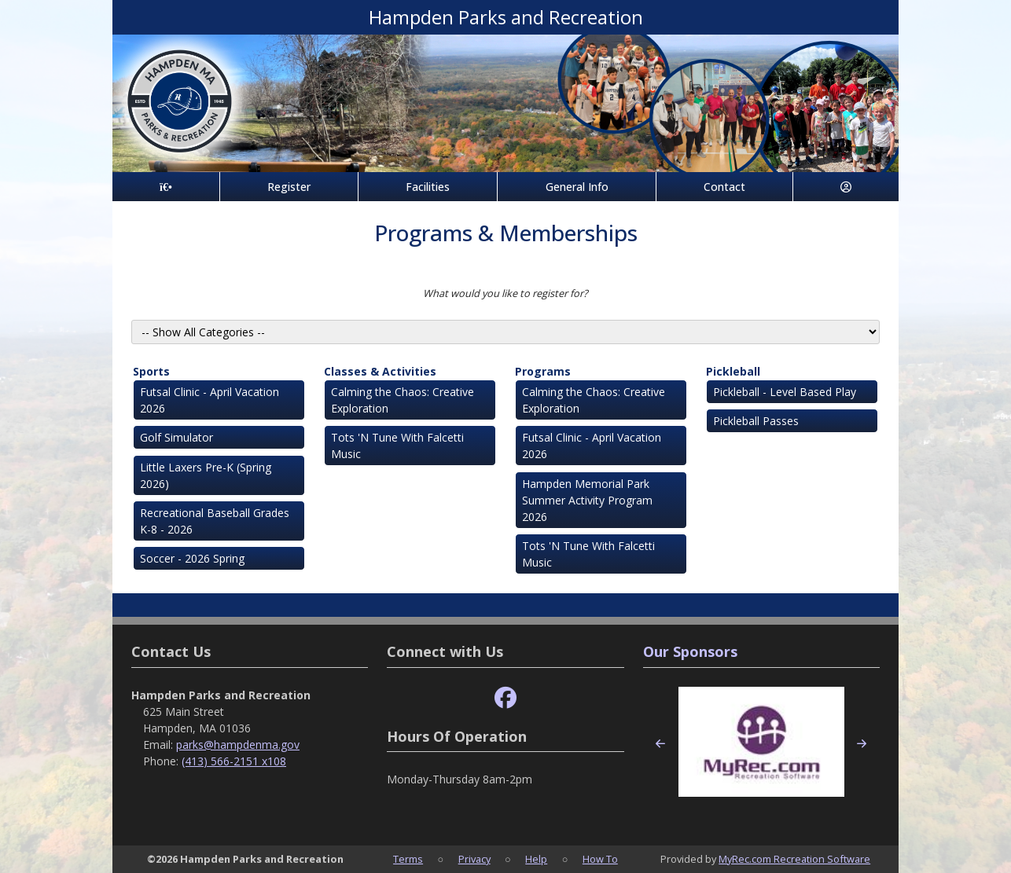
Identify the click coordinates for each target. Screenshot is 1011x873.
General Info (577, 186)
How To (600, 859)
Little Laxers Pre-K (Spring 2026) (205, 475)
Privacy (474, 859)
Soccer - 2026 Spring (192, 558)
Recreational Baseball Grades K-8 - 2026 (214, 521)
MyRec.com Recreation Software (794, 859)
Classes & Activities (380, 371)
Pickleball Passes (756, 420)
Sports (151, 371)
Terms (408, 859)
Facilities (428, 186)
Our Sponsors (690, 651)
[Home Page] (165, 186)
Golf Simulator (176, 437)
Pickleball (733, 371)
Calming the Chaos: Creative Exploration (402, 400)
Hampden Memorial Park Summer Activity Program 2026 (587, 500)
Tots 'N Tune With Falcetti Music (397, 445)
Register (289, 186)
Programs (543, 371)
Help (536, 859)
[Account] (846, 186)
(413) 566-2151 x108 (234, 761)
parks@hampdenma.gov (238, 744)
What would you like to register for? (505, 293)
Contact (724, 186)
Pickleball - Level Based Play (784, 391)
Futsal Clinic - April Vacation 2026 (209, 400)
